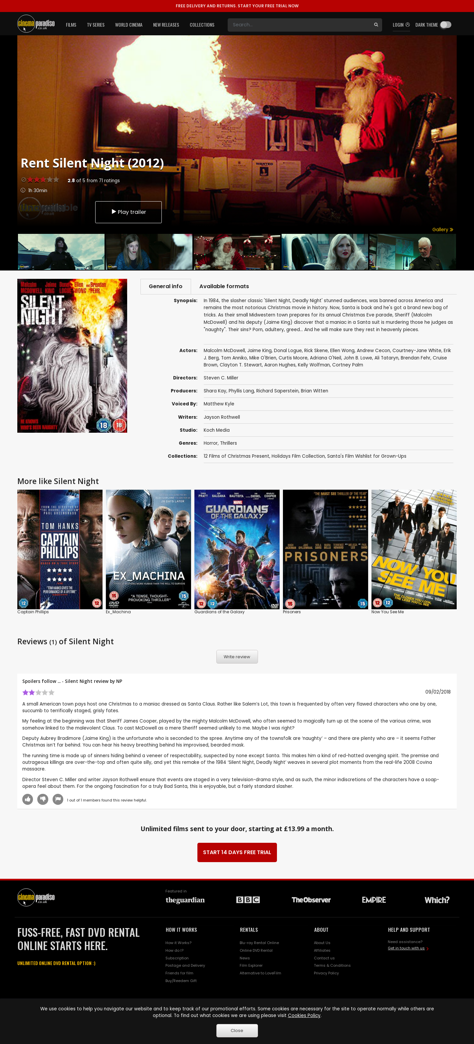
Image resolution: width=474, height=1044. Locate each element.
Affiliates (322, 950)
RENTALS (249, 929)
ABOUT (321, 929)
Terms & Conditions (332, 965)
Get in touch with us (406, 948)
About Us (322, 942)
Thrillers (228, 443)
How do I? (174, 950)
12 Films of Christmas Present (236, 456)
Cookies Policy (304, 1015)
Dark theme (426, 24)
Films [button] (71, 24)
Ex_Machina (118, 612)
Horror (211, 443)
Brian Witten (314, 391)
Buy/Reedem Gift (181, 981)
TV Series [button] (96, 24)
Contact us (324, 958)
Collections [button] (202, 24)
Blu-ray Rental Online (259, 942)
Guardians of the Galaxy (219, 612)
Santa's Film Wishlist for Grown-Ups (366, 456)
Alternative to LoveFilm (260, 973)
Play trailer (128, 212)
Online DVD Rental (256, 950)
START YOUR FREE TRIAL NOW (237, 6)
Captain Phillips (33, 612)
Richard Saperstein (277, 391)
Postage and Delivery (185, 965)
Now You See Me (387, 612)
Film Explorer (251, 965)
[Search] (299, 25)
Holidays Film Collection (298, 456)
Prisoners (292, 612)
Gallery (442, 230)
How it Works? (178, 942)
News (245, 958)
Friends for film (179, 973)
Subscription (177, 958)
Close (237, 1030)
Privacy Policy (326, 973)
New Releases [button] (166, 24)
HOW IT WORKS (181, 929)
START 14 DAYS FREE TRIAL (237, 852)
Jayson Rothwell (222, 417)
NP (119, 681)
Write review (237, 657)
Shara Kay (215, 391)
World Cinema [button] (128, 24)
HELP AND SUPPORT (409, 929)
